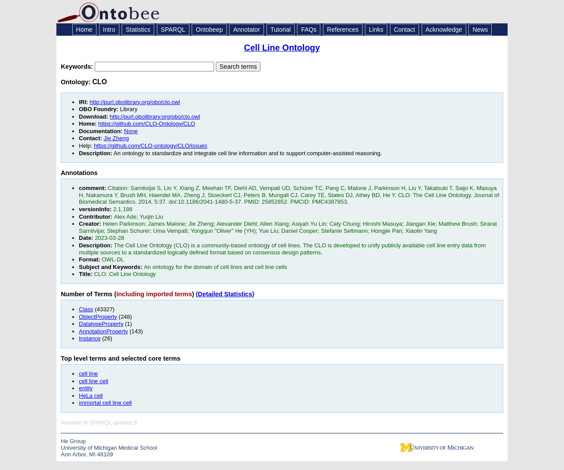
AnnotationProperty (103, 331)
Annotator (246, 29)
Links (376, 29)
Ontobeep (209, 29)
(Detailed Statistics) (225, 294)
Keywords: (78, 66)
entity (86, 388)
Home (84, 29)
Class (86, 309)
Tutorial (281, 29)
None (131, 131)
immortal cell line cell (105, 402)
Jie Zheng (116, 138)
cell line (88, 373)
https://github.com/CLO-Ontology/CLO (146, 123)
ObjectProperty (98, 316)
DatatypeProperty (101, 324)
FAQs (308, 29)
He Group (73, 441)
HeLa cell (91, 395)
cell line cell (93, 381)
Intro (109, 29)
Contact (404, 29)
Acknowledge (444, 29)
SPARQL (173, 29)
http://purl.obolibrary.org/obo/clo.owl (135, 102)
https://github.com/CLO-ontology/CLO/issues (150, 145)
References (343, 29)
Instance (89, 338)
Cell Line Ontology (282, 47)
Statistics (138, 29)
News (480, 29)
